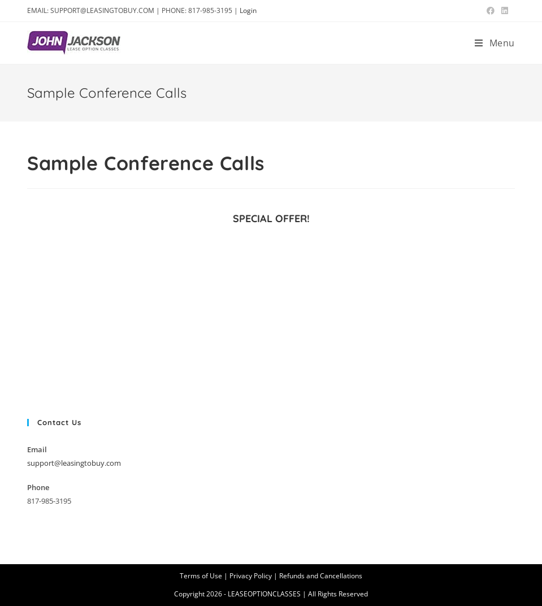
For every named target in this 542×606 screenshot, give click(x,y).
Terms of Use (201, 576)
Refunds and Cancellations (320, 576)
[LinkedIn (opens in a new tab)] (503, 10)
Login (248, 10)
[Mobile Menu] (495, 43)
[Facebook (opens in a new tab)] (490, 10)
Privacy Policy (250, 576)
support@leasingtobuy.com (74, 463)
